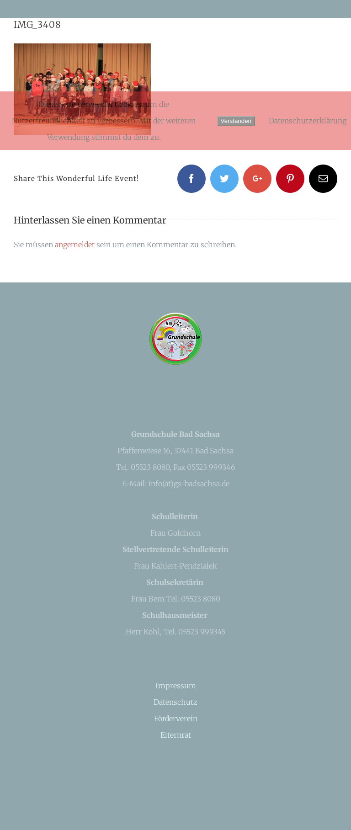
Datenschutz (175, 702)
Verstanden (236, 120)
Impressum (175, 685)
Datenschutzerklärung (307, 120)
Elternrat (175, 735)
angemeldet (75, 244)
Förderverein (175, 718)
